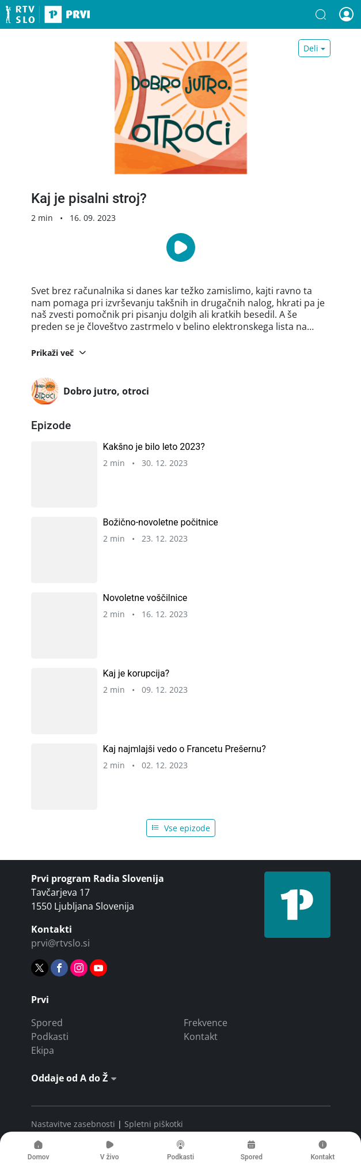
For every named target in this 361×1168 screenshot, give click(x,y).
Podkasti (50, 1036)
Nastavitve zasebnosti (73, 1123)
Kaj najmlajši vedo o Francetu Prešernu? (184, 748)
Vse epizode (180, 828)
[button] (320, 14)
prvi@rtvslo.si (60, 943)
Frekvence (205, 1022)
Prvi (48, 14)
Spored (47, 1022)
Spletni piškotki (153, 1123)
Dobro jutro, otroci (90, 391)
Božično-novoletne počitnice (160, 522)
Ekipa (42, 1050)
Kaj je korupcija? (136, 673)
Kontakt (201, 1036)
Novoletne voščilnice (145, 597)
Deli (310, 48)
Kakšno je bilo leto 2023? (154, 446)
